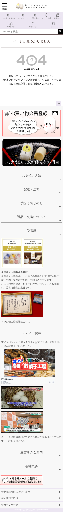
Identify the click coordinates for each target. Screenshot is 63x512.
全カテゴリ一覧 (9, 504)
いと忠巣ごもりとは (8, 16)
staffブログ (11, 25)
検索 (60, 31)
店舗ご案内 (35, 16)
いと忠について (23, 16)
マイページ (33, 25)
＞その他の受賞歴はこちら (15, 321)
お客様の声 (58, 16)
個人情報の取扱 (9, 498)
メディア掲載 (46, 16)
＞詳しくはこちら (15, 441)
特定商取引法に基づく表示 (15, 492)
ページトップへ (58, 103)
